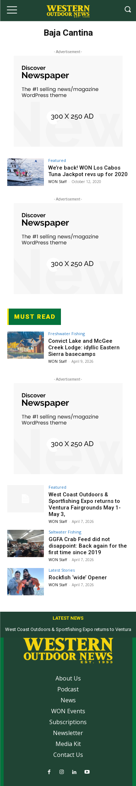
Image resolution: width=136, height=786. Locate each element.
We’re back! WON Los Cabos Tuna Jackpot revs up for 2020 (88, 171)
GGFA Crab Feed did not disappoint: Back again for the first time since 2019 (88, 546)
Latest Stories (62, 570)
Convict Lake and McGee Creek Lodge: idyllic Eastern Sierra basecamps (84, 347)
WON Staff (57, 181)
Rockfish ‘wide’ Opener (78, 577)
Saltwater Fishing (65, 532)
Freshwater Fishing (66, 334)
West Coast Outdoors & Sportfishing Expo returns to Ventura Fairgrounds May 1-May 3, (85, 504)
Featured (57, 160)
